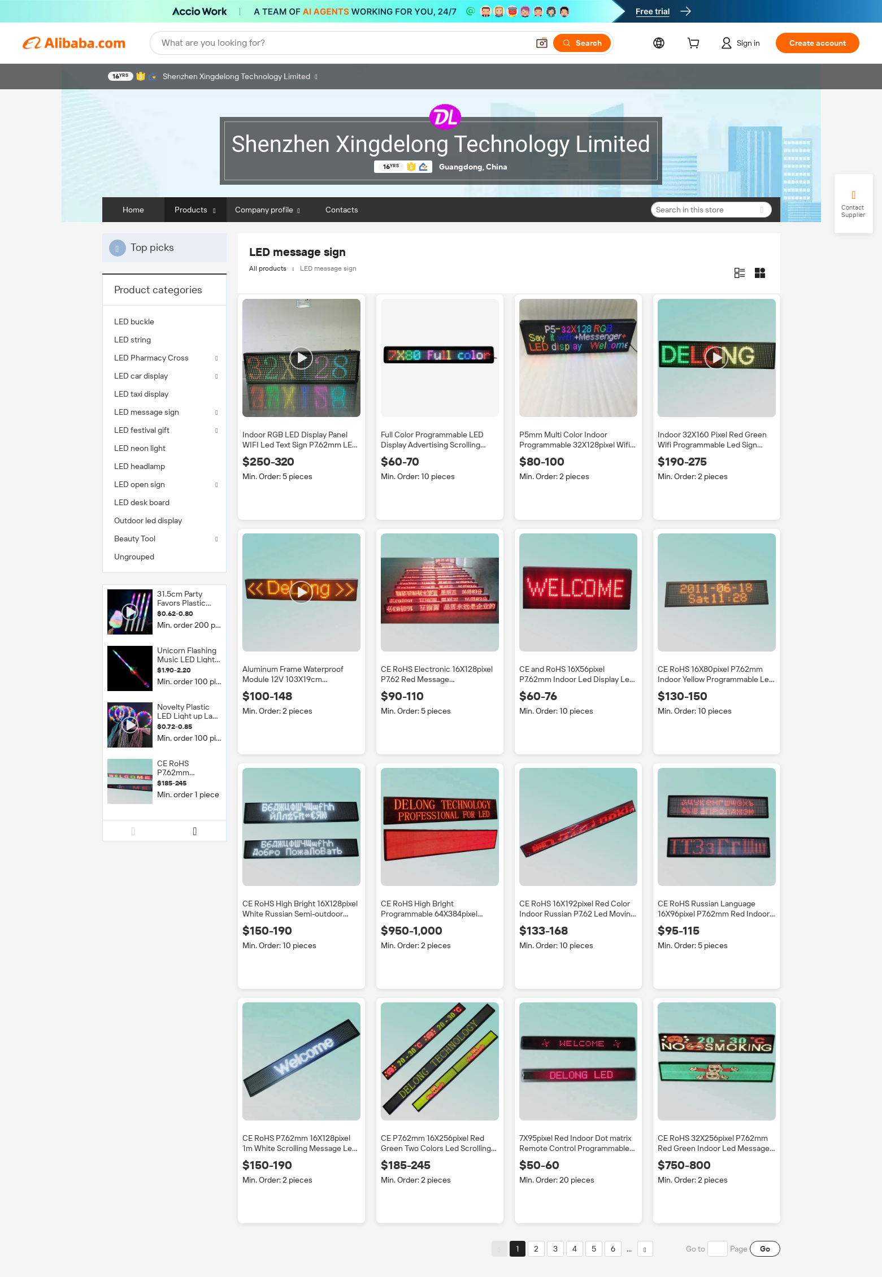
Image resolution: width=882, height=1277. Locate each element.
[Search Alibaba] (344, 43)
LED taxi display (141, 393)
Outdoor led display (148, 520)
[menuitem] (164, 321)
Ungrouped (134, 556)
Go (765, 1248)
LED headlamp (139, 466)
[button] (542, 43)
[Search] (582, 43)
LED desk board (142, 502)
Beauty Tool (134, 538)
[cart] (695, 44)
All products (267, 268)
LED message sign (146, 411)
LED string (132, 339)
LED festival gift (142, 430)
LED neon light (140, 448)
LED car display (141, 375)
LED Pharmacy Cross (151, 357)
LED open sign (139, 484)
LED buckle (134, 321)
